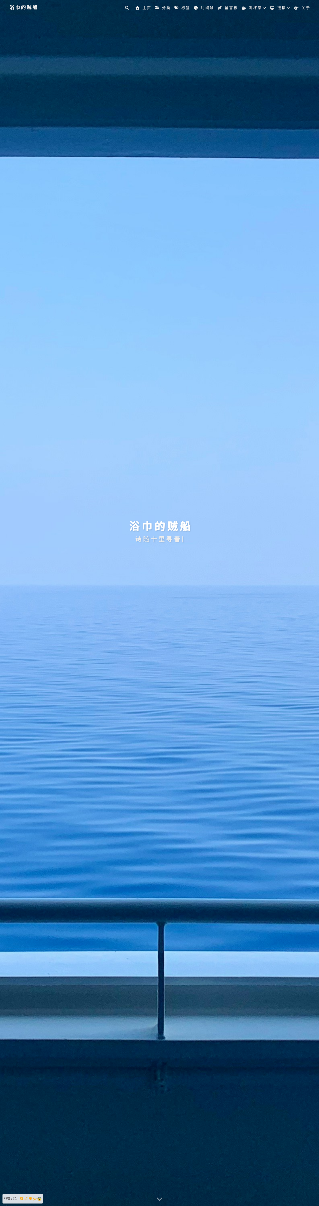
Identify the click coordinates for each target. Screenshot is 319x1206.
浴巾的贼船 (23, 7)
